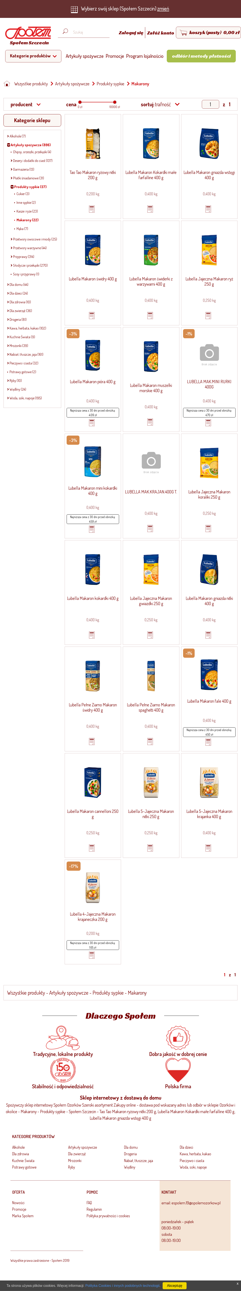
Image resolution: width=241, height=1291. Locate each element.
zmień (163, 8)
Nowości (18, 1202)
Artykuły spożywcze (85, 56)
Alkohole (18, 1147)
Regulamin (94, 1209)
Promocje (115, 56)
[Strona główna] (27, 36)
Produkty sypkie (110, 83)
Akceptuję (174, 1286)
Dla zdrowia (20, 1153)
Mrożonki (74, 1160)
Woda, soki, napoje (193, 1167)
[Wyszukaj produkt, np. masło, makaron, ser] (87, 32)
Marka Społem (23, 1215)
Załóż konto (160, 33)
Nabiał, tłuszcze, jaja (138, 1160)
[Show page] (210, 104)
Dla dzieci (186, 1147)
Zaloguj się (131, 33)
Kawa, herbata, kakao (195, 1153)
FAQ (89, 1202)
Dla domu (131, 1147)
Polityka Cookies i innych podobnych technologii (122, 1286)
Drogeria (130, 1153)
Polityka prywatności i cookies (108, 1215)
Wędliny (129, 1167)
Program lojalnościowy (147, 56)
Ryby (71, 1167)
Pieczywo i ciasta (192, 1160)
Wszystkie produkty (31, 83)
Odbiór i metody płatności (201, 56)
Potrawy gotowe (24, 1167)
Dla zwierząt (77, 1153)
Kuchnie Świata (23, 1160)
